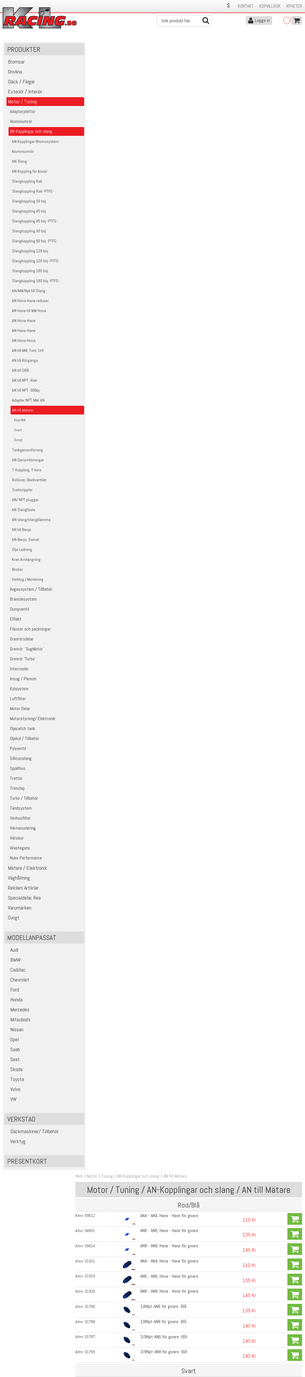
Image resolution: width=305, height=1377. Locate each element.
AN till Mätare (179, 46)
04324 (94, 338)
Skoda (14, 1070)
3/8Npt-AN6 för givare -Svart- (164, 368)
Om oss (161, 1328)
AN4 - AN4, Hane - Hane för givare (167, 86)
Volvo (13, 1090)
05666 (94, 412)
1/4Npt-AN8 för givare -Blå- (162, 190)
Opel (12, 1040)
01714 (94, 442)
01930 (94, 160)
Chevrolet (17, 981)
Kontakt (245, 6)
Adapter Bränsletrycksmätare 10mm (170, 457)
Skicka (294, 1287)
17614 (94, 472)
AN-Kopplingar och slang (142, 46)
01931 (94, 130)
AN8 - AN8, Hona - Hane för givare (167, 160)
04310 (94, 279)
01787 (94, 205)
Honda (14, 1001)
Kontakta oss (89, 1328)
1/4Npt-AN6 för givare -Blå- (162, 175)
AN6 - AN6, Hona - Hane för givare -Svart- (174, 309)
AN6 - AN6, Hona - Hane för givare (167, 145)
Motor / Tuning (104, 46)
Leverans (85, 1341)
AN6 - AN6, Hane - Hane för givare (167, 100)
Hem (83, 46)
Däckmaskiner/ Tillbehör (32, 1132)
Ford (12, 991)
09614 (94, 115)
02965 (94, 249)
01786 (94, 175)
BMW (13, 961)
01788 (94, 190)
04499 (94, 323)
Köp (294, 89)
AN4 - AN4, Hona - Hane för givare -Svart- (174, 294)
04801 (94, 100)
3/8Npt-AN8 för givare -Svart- (164, 383)
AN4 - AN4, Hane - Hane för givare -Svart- (174, 249)
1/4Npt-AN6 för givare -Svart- (164, 338)
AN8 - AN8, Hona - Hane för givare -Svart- (174, 324)
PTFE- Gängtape (152, 472)
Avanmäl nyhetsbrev (20, 1359)
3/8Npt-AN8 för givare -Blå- (162, 220)
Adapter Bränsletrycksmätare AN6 (168, 412)
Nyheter (294, 6)
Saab (13, 1050)
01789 (94, 220)
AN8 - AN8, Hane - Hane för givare (167, 115)
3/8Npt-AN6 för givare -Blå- (162, 205)
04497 (94, 294)
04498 (94, 308)
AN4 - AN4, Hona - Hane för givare (167, 130)
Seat (13, 1060)
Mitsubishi (18, 1021)
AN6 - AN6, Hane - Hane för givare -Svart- (174, 264)
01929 (94, 145)
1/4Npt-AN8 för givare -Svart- (164, 353)
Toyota (15, 1080)
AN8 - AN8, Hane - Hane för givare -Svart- (174, 279)
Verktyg (16, 1142)
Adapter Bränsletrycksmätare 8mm (169, 442)
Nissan (14, 1030)
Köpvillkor (269, 6)
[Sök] (184, 21)
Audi (12, 951)
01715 (94, 457)
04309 (94, 264)
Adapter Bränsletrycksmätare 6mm (169, 427)
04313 (94, 383)
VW (11, 1100)
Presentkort (27, 1162)
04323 (94, 368)
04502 (94, 353)
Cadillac (16, 971)
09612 (94, 85)
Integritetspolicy (91, 1353)
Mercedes (17, 1011)
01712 (94, 427)
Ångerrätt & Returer (95, 1347)
